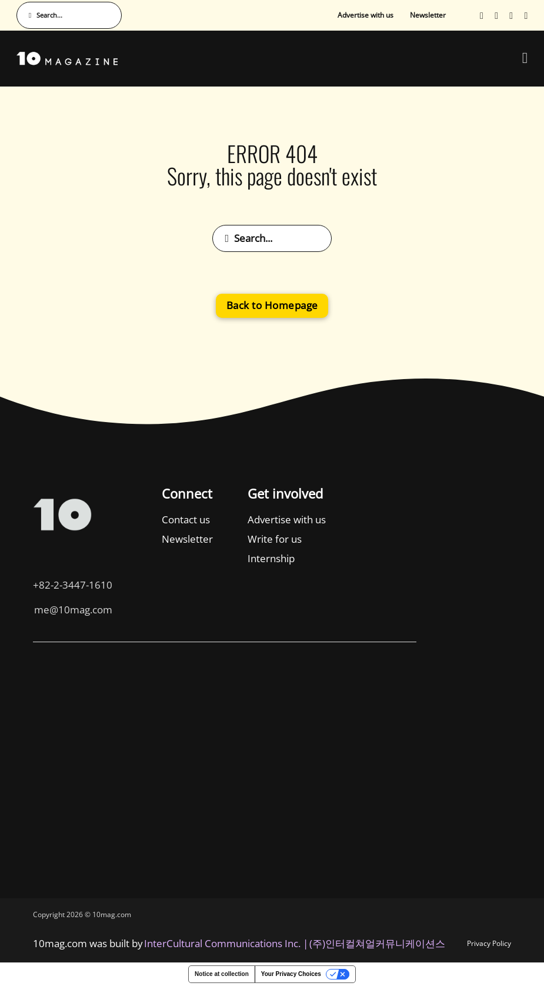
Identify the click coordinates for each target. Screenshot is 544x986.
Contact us (76, 519)
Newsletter (428, 15)
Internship (160, 558)
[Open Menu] (525, 58)
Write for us (164, 539)
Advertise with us (365, 15)
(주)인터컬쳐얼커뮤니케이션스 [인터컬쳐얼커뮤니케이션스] (377, 943)
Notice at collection (222, 974)
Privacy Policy (489, 943)
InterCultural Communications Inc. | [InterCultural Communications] (226, 943)
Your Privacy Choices (291, 974)
